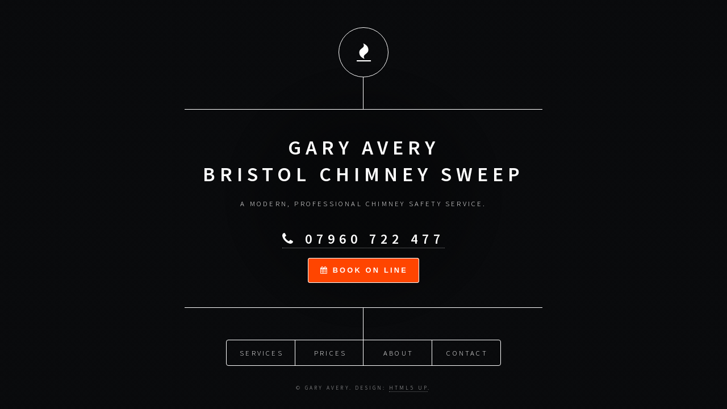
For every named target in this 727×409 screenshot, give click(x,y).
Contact (466, 351)
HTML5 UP (408, 386)
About (398, 351)
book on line (364, 269)
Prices (330, 351)
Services (261, 351)
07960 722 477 (363, 238)
